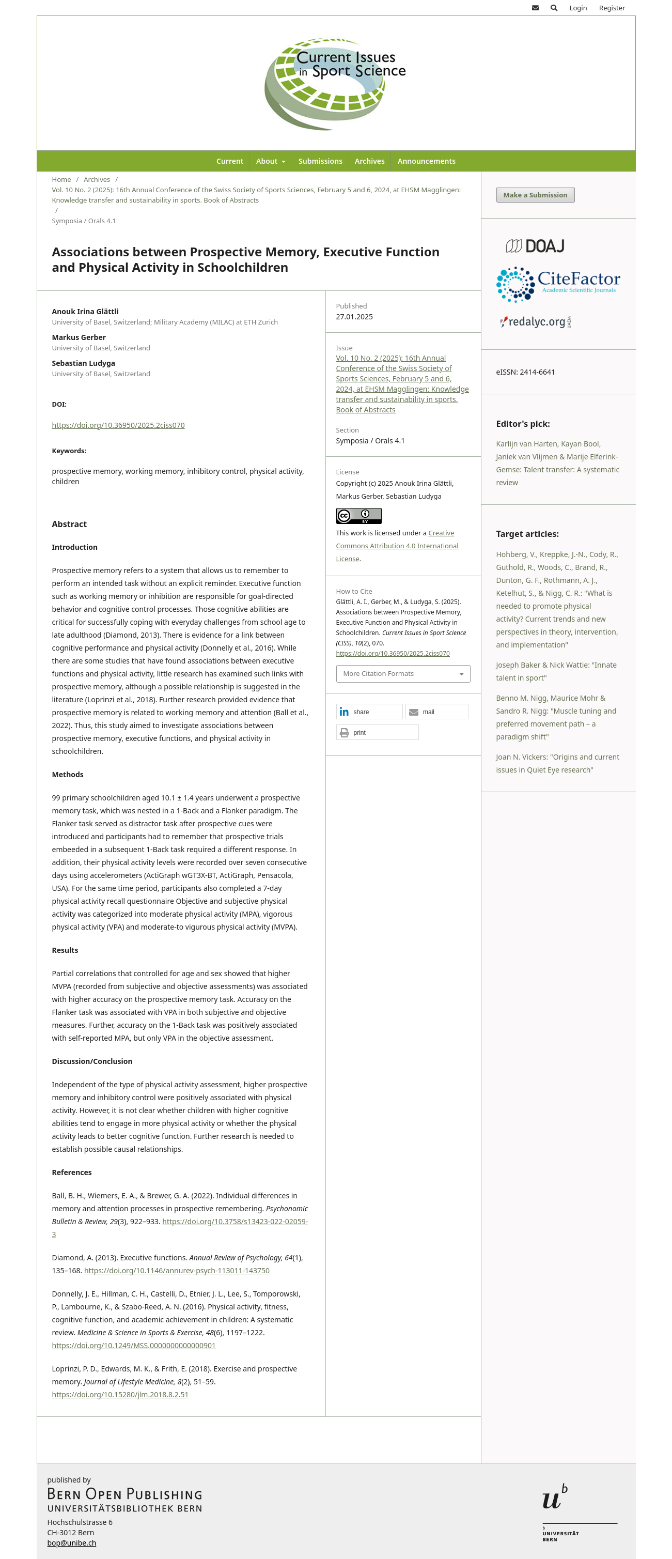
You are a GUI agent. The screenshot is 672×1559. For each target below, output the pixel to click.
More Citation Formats (378, 673)
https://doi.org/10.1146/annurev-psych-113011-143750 (177, 1270)
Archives (370, 161)
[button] (370, 712)
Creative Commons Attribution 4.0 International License (397, 545)
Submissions (320, 161)
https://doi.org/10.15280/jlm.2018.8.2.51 (120, 1394)
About (267, 161)
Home (61, 179)
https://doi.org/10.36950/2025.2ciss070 (118, 425)
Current (230, 161)
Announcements (427, 161)
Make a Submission (536, 194)
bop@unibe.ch (72, 1543)
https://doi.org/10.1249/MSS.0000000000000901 (134, 1345)
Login (578, 7)
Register (612, 7)
